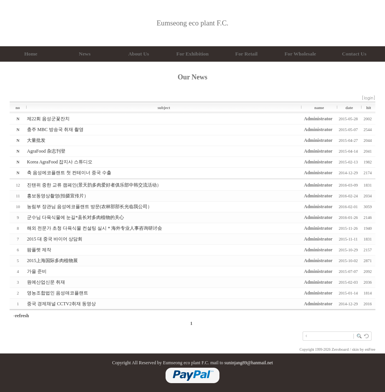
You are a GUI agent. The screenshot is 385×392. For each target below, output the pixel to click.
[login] (368, 98)
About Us (138, 54)
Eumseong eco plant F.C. (193, 23)
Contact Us (354, 54)
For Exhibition (192, 54)
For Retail (246, 54)
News (84, 54)
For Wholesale (300, 54)
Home (30, 54)
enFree (370, 349)
